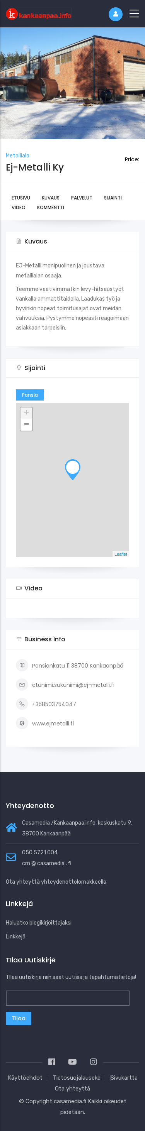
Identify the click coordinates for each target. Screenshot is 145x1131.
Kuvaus (51, 197)
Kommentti (50, 207)
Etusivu (21, 197)
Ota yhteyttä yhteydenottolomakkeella (56, 882)
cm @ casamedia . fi (46, 863)
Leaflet (120, 554)
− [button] (26, 425)
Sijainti (113, 197)
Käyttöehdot (25, 1077)
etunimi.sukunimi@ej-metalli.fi (65, 685)
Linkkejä (16, 936)
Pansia (30, 395)
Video (19, 207)
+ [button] (26, 413)
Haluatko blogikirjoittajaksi (39, 923)
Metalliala (17, 155)
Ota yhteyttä (72, 1088)
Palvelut (81, 197)
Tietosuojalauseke (77, 1077)
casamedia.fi (70, 1101)
